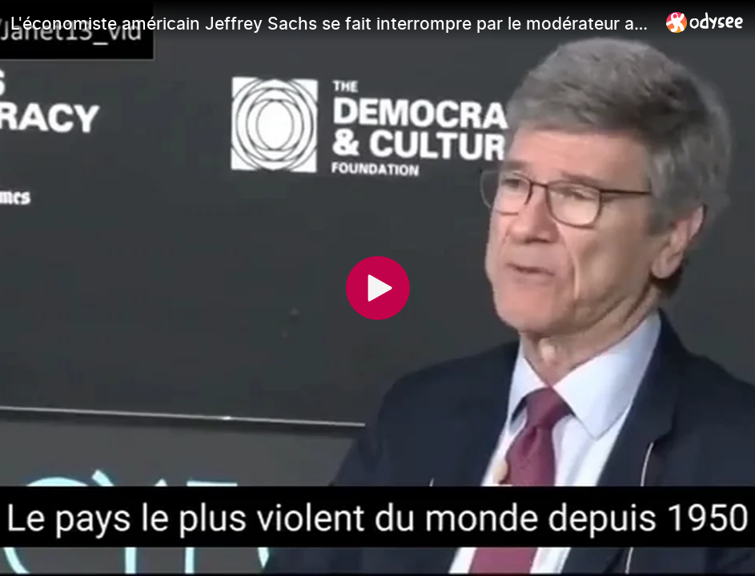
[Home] (705, 22)
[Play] (378, 288)
